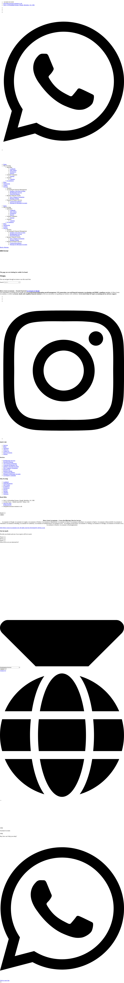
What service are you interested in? (9, 542)
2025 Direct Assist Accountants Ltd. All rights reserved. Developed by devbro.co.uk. (22, 527)
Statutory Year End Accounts (17, 191)
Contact (5, 185)
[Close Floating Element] (0, 800)
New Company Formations (17, 197)
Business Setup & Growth (14, 195)
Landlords (12, 169)
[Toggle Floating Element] (0, 982)
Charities (9, 177)
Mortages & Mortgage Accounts (18, 203)
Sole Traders (13, 170)
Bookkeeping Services (16, 192)
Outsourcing (6, 183)
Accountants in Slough (33, 291)
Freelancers (13, 172)
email (1, 540)
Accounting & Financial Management (17, 189)
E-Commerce (10, 180)
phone (2, 538)
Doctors (12, 173)
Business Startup (14, 198)
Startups (12, 176)
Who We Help (7, 166)
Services (5, 186)
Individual (9, 167)
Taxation (9, 188)
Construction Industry (16, 201)
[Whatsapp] (63, 150)
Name (1, 537)
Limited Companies (12, 174)
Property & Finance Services (14, 200)
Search (2, 282)
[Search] (19, 282)
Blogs (4, 182)
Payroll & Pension (15, 194)
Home (5, 164)
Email (1, 513)
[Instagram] (63, 438)
